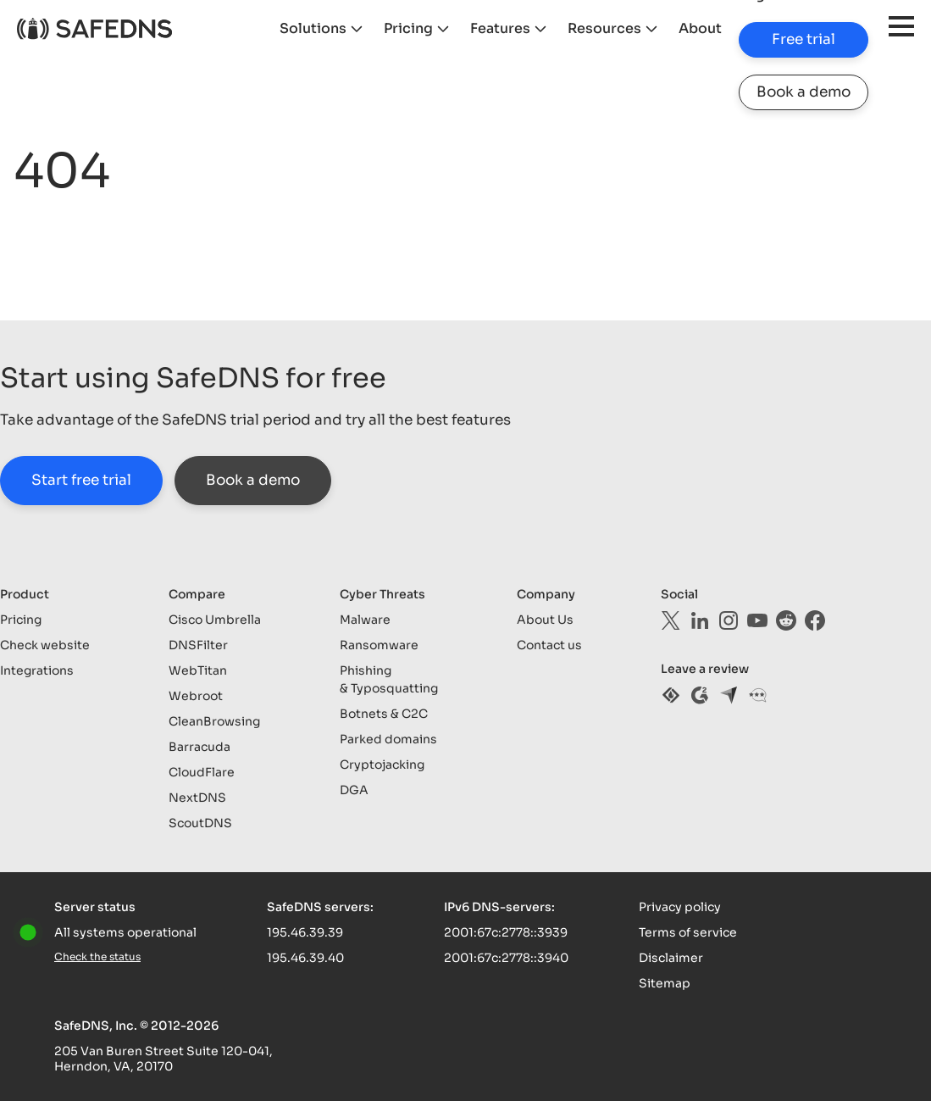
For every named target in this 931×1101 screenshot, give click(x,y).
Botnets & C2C (384, 713)
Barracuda (199, 746)
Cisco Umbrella (215, 619)
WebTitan (198, 670)
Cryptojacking (382, 764)
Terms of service (688, 932)
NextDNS (197, 797)
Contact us (549, 645)
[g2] (700, 695)
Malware (365, 619)
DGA (354, 790)
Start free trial (81, 480)
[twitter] (671, 620)
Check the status (97, 956)
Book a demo (803, 92)
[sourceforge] (671, 695)
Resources (604, 28)
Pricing (408, 28)
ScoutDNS (200, 823)
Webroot (196, 695)
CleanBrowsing (214, 721)
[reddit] (786, 620)
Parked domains (388, 739)
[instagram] (728, 620)
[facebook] (815, 620)
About (700, 28)
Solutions (313, 28)
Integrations (37, 670)
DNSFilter (198, 645)
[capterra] (728, 695)
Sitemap (664, 983)
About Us (545, 619)
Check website (45, 645)
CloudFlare (202, 772)
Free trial (803, 39)
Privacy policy (680, 907)
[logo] (94, 29)
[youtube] (757, 620)
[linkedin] (700, 620)
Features (500, 28)
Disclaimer (671, 957)
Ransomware (379, 645)
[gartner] (757, 695)
